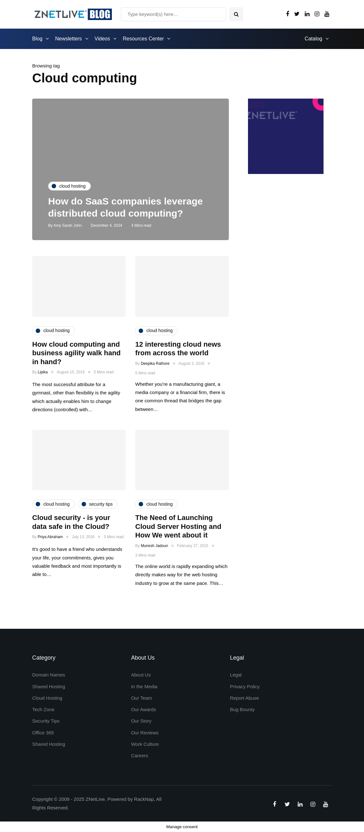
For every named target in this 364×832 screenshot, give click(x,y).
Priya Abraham (50, 537)
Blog (37, 38)
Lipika (42, 372)
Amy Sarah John (68, 225)
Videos (102, 38)
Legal (236, 674)
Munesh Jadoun (154, 546)
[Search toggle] (236, 14)
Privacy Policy (244, 686)
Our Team (141, 698)
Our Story (141, 721)
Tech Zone (43, 709)
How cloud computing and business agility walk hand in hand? (76, 353)
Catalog (313, 38)
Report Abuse (244, 698)
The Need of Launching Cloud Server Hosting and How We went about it (178, 526)
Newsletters (68, 38)
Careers (139, 755)
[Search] (173, 14)
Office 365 (43, 732)
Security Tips (46, 721)
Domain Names (48, 674)
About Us (141, 674)
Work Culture (145, 744)
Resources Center (143, 38)
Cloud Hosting (47, 698)
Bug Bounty (242, 709)
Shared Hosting (48, 686)
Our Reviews (144, 732)
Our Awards (143, 709)
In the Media (144, 686)
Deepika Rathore (155, 363)
